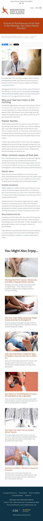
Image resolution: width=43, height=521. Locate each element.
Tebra (29, 515)
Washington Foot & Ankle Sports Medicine (12, 36)
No (23, 3)
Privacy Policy (23, 493)
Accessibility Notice (17, 495)
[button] (40, 7)
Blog (26, 36)
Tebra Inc (14, 493)
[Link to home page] (17, 11)
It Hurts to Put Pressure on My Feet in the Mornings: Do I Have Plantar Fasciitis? (19, 37)
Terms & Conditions (34, 493)
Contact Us (28, 495)
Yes (20, 3)
